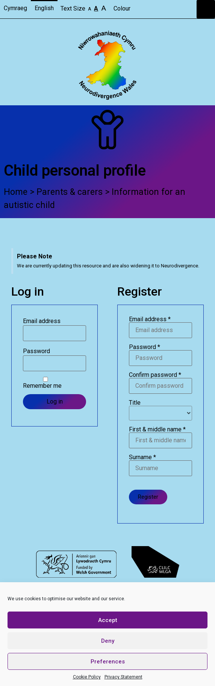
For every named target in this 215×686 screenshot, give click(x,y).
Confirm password (160, 383)
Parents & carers (69, 192)
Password (36, 351)
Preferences (108, 661)
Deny (107, 640)
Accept (107, 620)
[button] (206, 9)
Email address (42, 321)
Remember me (45, 383)
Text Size (84, 8)
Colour (123, 8)
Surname (160, 465)
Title (160, 410)
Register (148, 496)
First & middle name (160, 437)
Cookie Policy (87, 677)
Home (15, 192)
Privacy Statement (123, 677)
